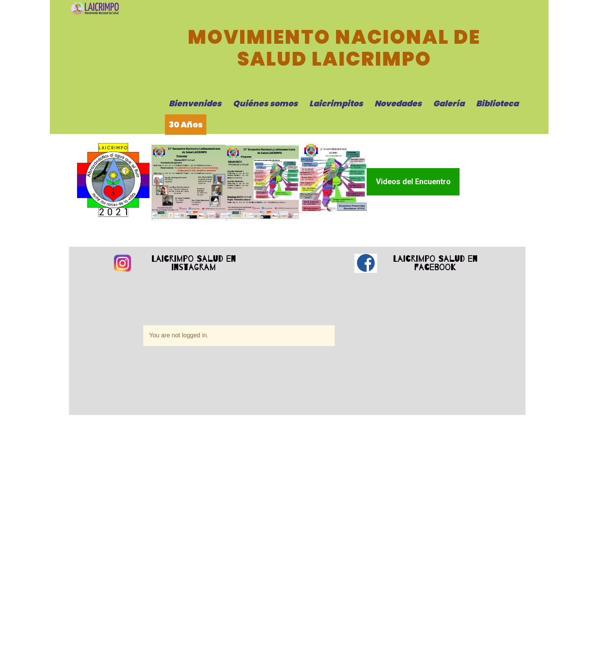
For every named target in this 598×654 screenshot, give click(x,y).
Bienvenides (195, 103)
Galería (449, 103)
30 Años (186, 124)
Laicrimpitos (336, 103)
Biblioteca (497, 103)
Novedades (398, 103)
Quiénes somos (265, 103)
